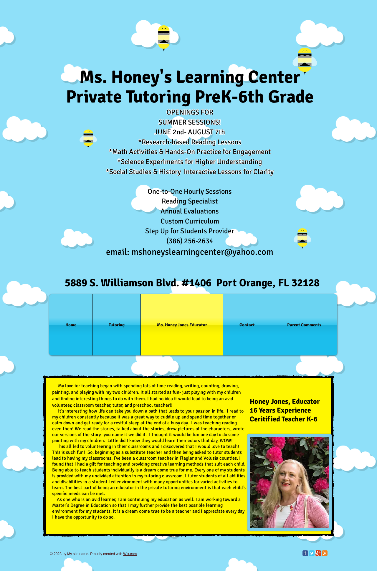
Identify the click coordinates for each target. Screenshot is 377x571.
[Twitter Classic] (312, 553)
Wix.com (130, 554)
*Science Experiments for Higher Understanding (189, 161)
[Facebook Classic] (305, 553)
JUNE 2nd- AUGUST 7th (189, 132)
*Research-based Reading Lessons (190, 142)
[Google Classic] (318, 553)
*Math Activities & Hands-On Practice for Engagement (190, 151)
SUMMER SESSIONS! (189, 122)
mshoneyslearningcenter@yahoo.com (202, 251)
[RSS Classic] (325, 553)
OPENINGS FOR (189, 112)
